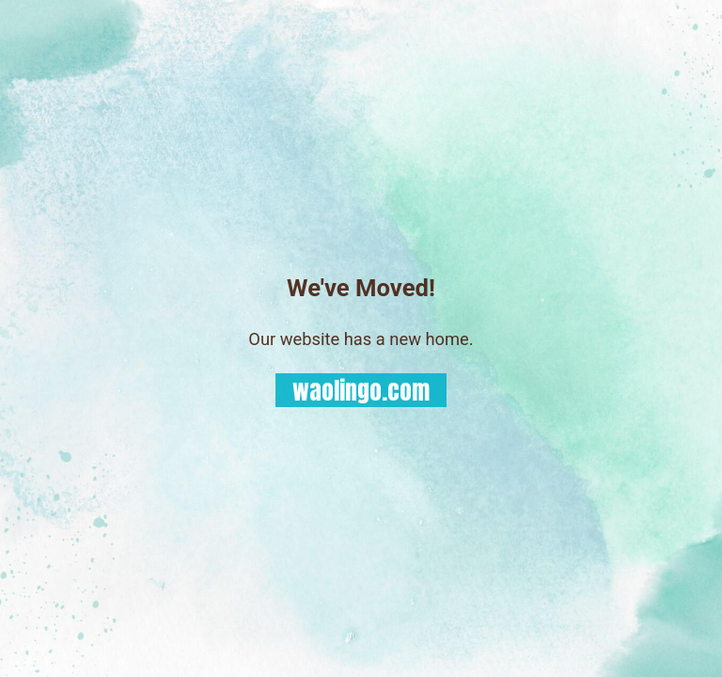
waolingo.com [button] (361, 390)
